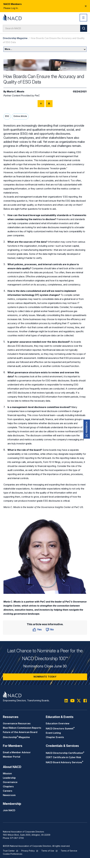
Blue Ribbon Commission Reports (22, 727)
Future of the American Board (20, 732)
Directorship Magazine (15, 38)
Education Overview (57, 723)
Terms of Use (47, 850)
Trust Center (9, 850)
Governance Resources (17, 723)
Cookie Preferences (12, 854)
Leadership (9, 777)
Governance (10, 782)
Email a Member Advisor (17, 752)
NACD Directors (60, 728)
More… (45, 49)
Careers (7, 790)
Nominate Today (45, 676)
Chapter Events (55, 737)
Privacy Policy (28, 850)
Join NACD (9, 810)
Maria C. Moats (15, 91)
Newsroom (9, 795)
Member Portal (11, 756)
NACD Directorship (65, 752)
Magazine (16, 737)
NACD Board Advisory (64, 762)
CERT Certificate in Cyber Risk (63, 757)
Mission (7, 773)
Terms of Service (69, 850)
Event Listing (53, 732)
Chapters (8, 786)
